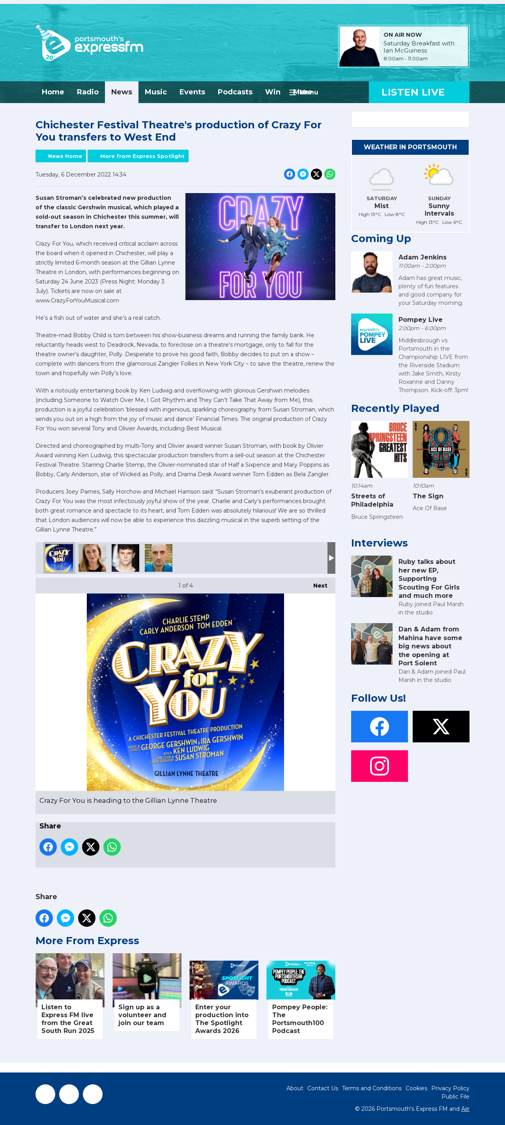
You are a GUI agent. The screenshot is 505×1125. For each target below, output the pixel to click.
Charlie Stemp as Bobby (125, 558)
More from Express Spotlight (142, 156)
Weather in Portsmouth (410, 147)
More (302, 92)
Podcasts (235, 92)
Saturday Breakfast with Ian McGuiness (418, 47)
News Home (65, 156)
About (294, 1088)
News (121, 92)
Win (273, 92)
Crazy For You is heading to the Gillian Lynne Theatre (59, 558)
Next (316, 583)
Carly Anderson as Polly (92, 558)
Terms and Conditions (372, 1088)
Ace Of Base (430, 508)
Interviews (379, 543)
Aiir (465, 1108)
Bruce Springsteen (377, 516)
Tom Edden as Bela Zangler (158, 558)
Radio (88, 92)
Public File (455, 1096)
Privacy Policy (450, 1088)
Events (192, 92)
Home (53, 92)
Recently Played (395, 408)
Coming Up (381, 238)
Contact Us (322, 1088)
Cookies (416, 1088)
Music (156, 92)
